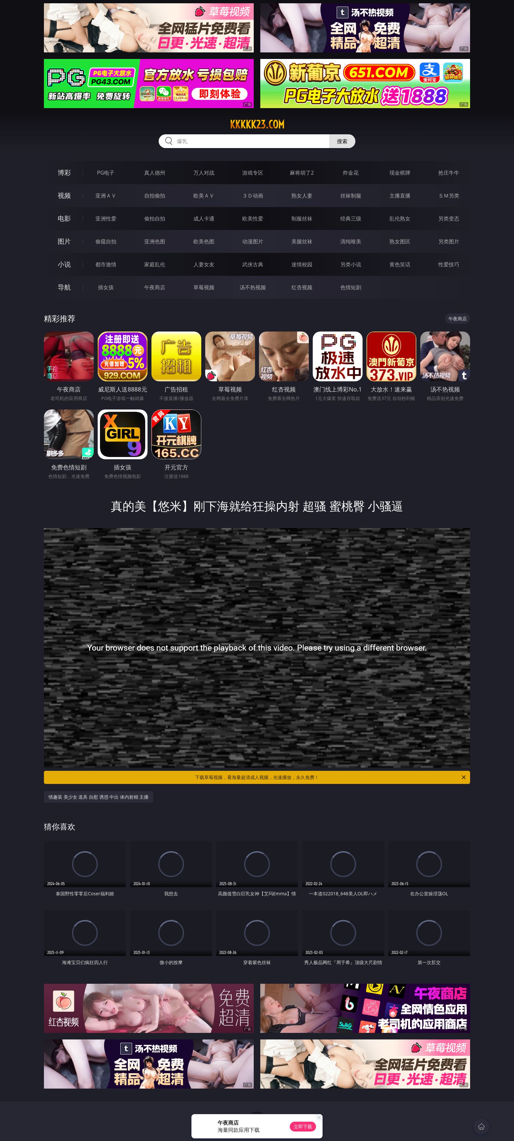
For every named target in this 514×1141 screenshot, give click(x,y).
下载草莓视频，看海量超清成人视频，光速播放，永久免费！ (331, 777)
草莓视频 (203, 287)
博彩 (64, 172)
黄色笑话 (399, 264)
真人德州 (154, 172)
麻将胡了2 (302, 172)
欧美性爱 (252, 218)
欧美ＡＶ (203, 195)
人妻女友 (203, 264)
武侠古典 (252, 264)
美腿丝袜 (301, 241)
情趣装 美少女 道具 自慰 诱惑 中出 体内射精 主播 (98, 797)
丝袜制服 (350, 195)
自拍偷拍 (154, 195)
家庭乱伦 (154, 264)
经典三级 (350, 218)
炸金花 (351, 172)
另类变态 (448, 218)
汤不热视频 (253, 287)
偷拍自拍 (154, 218)
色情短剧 (350, 287)
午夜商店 (154, 287)
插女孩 (106, 287)
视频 (64, 195)
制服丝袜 (301, 218)
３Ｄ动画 (252, 195)
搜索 (342, 141)
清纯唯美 (350, 241)
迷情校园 (301, 264)
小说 (64, 264)
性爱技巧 (448, 264)
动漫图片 (252, 241)
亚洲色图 (154, 241)
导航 (64, 287)
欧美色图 (203, 241)
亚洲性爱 (105, 218)
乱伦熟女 (399, 218)
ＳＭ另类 (448, 195)
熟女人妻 (301, 195)
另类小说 (350, 264)
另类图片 (448, 241)
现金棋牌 (399, 172)
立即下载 (303, 1126)
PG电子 (105, 172)
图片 (64, 241)
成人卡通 (203, 218)
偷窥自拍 (105, 241)
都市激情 (105, 264)
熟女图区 (399, 241)
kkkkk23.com (257, 124)
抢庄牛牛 (448, 172)
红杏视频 (301, 287)
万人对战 (203, 172)
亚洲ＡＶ (105, 195)
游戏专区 (252, 172)
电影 (64, 218)
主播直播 (399, 195)
